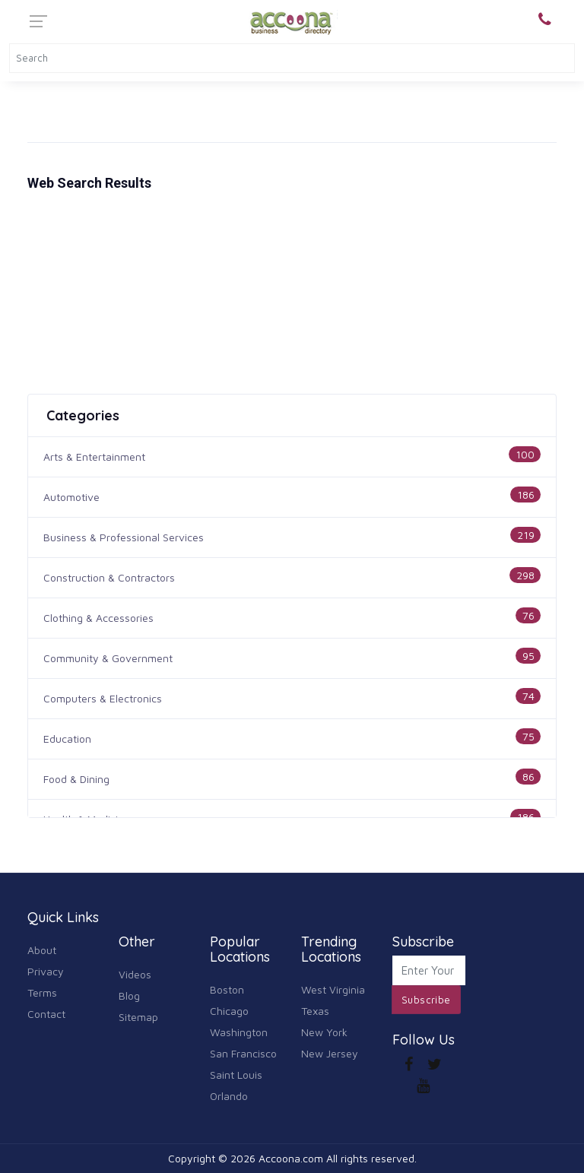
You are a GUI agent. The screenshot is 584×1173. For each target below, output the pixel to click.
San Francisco (243, 1053)
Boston (227, 989)
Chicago (229, 1010)
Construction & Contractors (109, 577)
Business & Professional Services (123, 537)
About (41, 949)
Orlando (229, 1095)
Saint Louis (236, 1074)
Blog (129, 995)
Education (67, 738)
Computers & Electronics (102, 698)
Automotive (71, 496)
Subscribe (426, 1000)
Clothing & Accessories (98, 617)
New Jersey (329, 1053)
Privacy (45, 971)
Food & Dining (76, 778)
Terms (42, 992)
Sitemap (138, 1016)
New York (324, 1032)
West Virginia (333, 989)
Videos (135, 974)
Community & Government (108, 657)
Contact (46, 1013)
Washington (239, 1032)
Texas (315, 1010)
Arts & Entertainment (94, 456)
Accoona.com (291, 1158)
